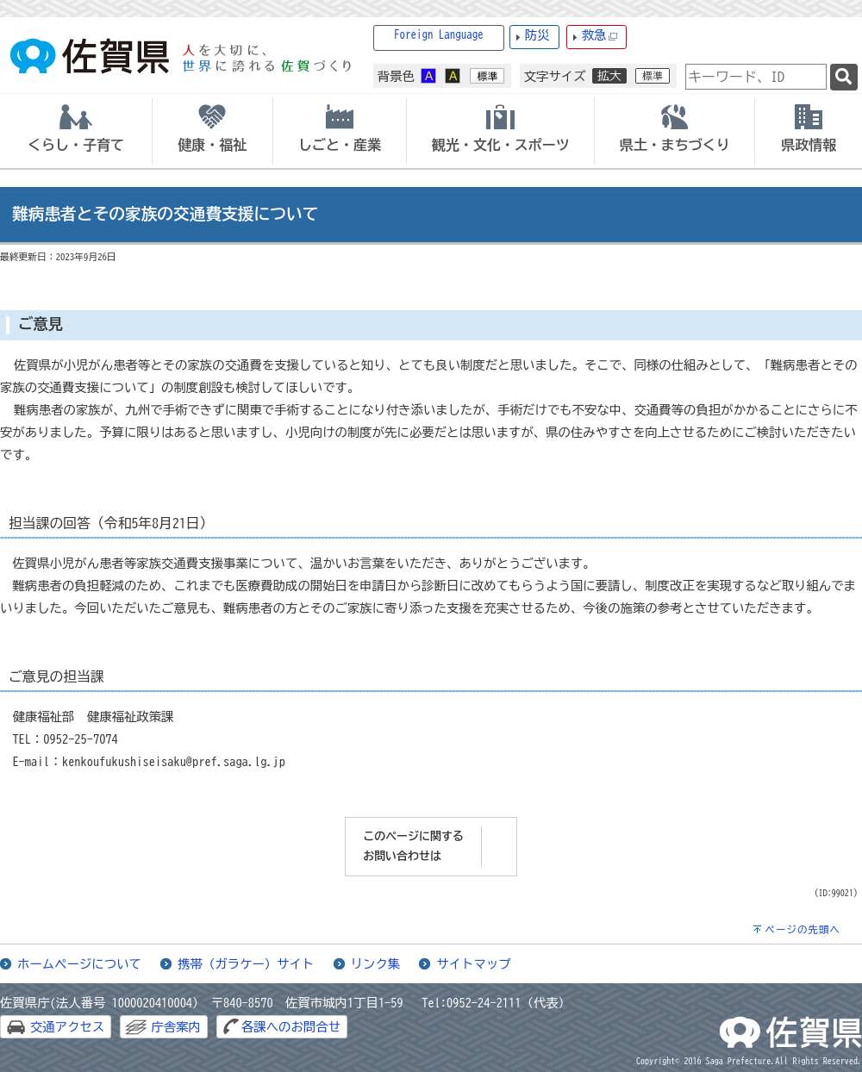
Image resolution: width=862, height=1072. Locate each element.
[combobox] (756, 77)
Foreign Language (439, 35)
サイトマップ (473, 963)
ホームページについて (79, 963)
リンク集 (376, 963)
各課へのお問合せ (290, 1026)
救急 (600, 35)
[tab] (76, 131)
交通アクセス (67, 1026)
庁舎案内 (176, 1026)
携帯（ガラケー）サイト (246, 963)
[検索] (844, 77)
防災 (537, 34)
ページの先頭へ (802, 929)
